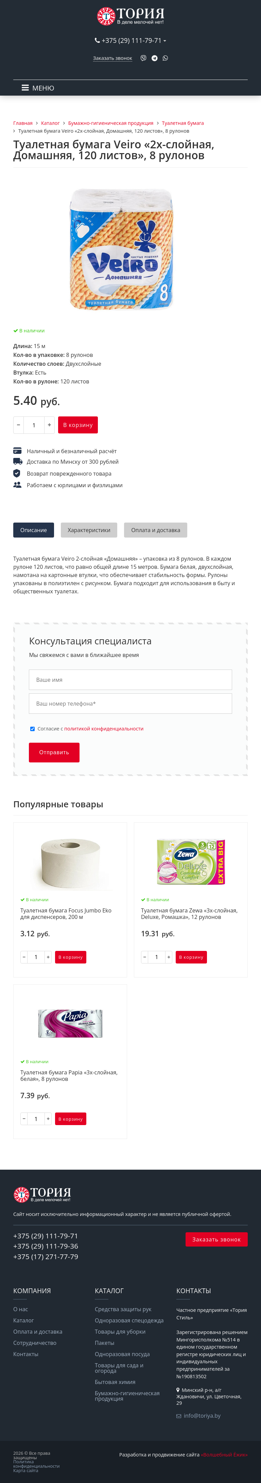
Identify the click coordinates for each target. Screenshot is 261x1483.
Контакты (25, 1354)
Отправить (54, 752)
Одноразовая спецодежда (129, 1320)
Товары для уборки (120, 1331)
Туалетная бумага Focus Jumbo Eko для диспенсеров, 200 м (65, 914)
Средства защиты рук (123, 1309)
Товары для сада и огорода (119, 1368)
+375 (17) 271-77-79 (45, 1256)
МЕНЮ (43, 88)
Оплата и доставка (38, 1331)
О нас (20, 1309)
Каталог (23, 1320)
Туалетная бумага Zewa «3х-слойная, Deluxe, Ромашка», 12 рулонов (189, 914)
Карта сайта (25, 1470)
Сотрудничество (34, 1343)
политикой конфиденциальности (103, 728)
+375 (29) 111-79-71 (131, 40)
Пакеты (105, 1343)
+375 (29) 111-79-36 (45, 1246)
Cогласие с (90, 728)
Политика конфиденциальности (36, 1464)
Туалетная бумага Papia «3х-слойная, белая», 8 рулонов (69, 1076)
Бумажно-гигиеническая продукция (127, 1395)
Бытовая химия (115, 1382)
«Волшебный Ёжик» (224, 1454)
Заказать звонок (112, 58)
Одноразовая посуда (122, 1354)
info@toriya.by (202, 1415)
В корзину (78, 425)
